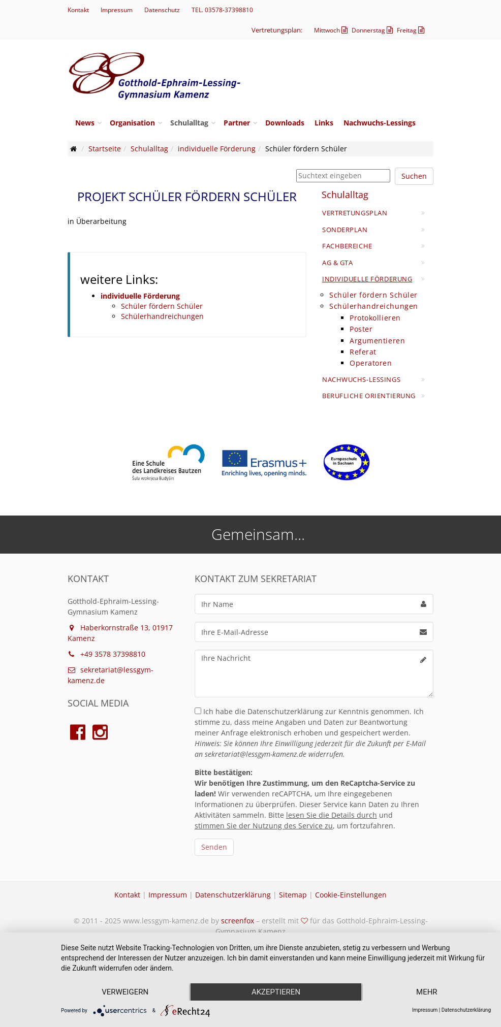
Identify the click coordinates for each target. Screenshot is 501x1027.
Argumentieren (377, 340)
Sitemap (293, 895)
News (85, 122)
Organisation (132, 122)
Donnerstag (373, 30)
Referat (363, 352)
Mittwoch (332, 30)
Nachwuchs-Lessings (379, 122)
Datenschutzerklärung (233, 895)
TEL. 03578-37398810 (222, 10)
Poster (361, 329)
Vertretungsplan (354, 212)
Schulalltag (189, 122)
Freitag (412, 30)
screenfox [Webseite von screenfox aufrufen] (237, 920)
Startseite (104, 148)
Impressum (117, 10)
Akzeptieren (276, 992)
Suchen (414, 176)
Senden (214, 847)
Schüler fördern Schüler (162, 306)
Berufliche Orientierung (369, 395)
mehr (426, 992)
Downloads (284, 122)
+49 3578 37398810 (106, 654)
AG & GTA (337, 262)
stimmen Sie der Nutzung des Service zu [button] (264, 825)
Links (324, 122)
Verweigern (125, 992)
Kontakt (78, 10)
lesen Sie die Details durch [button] (331, 815)
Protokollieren (375, 318)
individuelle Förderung (217, 148)
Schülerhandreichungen (162, 316)
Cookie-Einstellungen (351, 895)
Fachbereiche (347, 245)
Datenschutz (162, 10)
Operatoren (371, 363)
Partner (237, 122)
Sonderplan (345, 229)
